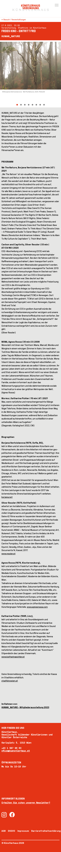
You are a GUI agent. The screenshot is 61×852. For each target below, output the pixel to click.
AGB (3, 831)
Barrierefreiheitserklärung (46, 831)
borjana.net (7, 497)
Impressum (23, 831)
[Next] (46, 73)
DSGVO (11, 831)
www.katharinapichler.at (13, 656)
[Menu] (57, 5)
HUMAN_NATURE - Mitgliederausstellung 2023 (25, 707)
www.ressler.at (8, 553)
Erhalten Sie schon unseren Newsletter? (25, 802)
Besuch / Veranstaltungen (15, 20)
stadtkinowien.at (9, 681)
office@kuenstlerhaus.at (15, 750)
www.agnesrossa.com (37, 607)
